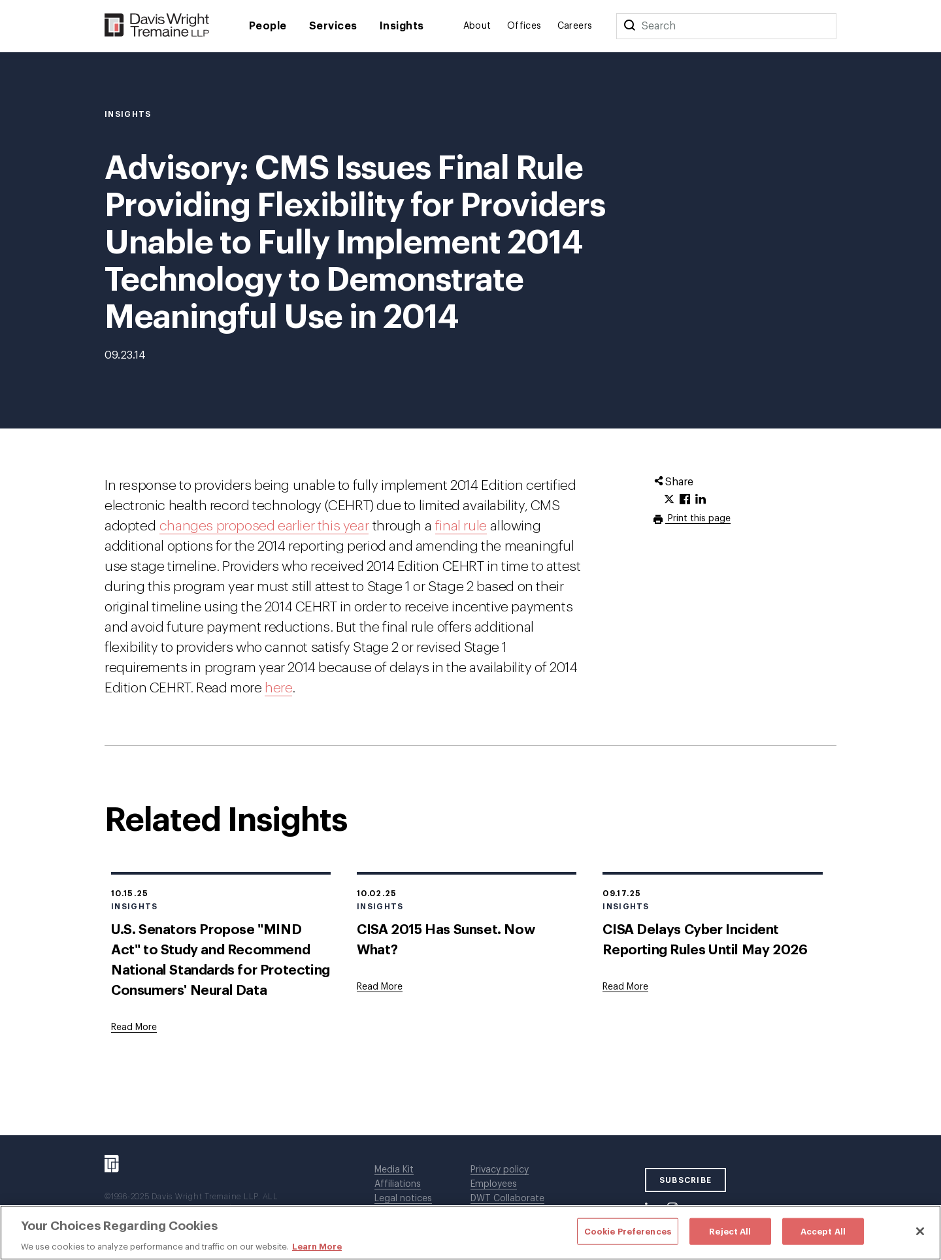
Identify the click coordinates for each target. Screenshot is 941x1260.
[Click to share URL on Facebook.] (685, 500)
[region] (470, 1232)
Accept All (823, 1231)
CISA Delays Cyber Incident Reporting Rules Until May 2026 (705, 940)
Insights (402, 26)
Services (333, 26)
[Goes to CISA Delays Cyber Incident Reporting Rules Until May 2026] (625, 987)
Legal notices (403, 1198)
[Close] (920, 1231)
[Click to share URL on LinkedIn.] (700, 500)
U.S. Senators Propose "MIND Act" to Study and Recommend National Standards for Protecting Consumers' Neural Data (220, 960)
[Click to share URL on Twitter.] (669, 500)
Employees (493, 1184)
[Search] (629, 26)
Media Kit (394, 1169)
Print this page (698, 518)
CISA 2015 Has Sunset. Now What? (446, 940)
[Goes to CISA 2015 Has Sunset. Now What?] (380, 987)
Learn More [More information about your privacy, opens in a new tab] (317, 1246)
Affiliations (397, 1184)
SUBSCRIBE (685, 1180)
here (278, 688)
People (268, 26)
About (477, 26)
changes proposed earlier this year (264, 526)
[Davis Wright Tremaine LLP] (157, 26)
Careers (575, 26)
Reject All (730, 1231)
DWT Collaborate (507, 1198)
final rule (461, 526)
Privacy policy (499, 1169)
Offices (524, 26)
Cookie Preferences (627, 1231)
